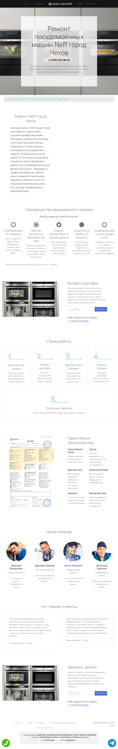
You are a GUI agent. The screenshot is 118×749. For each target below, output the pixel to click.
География (39, 4)
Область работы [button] (44, 728)
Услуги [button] (25, 4)
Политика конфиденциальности (62, 723)
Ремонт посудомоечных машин (41, 99)
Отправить (101, 309)
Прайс (79, 4)
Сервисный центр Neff (15, 99)
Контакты (91, 4)
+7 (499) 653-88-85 (59, 60)
